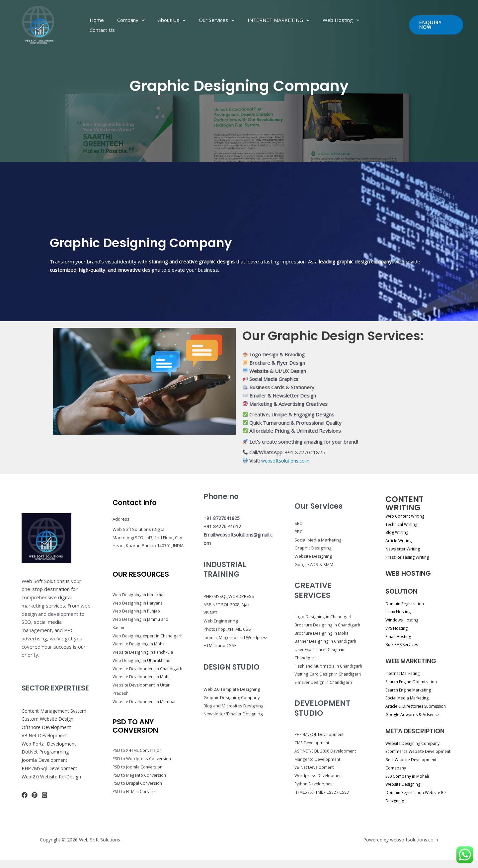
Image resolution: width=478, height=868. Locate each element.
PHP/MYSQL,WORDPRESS (231, 596)
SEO (298, 523)
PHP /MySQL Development (321, 743)
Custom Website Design (49, 723)
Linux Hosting (400, 611)
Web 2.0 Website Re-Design (54, 780)
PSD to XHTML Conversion (139, 763)
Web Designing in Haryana (139, 599)
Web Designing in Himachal (140, 590)
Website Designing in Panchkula (145, 656)
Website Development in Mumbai (146, 714)
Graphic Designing (312, 548)
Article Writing (400, 540)
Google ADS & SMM (313, 564)
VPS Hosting (398, 628)
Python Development (315, 792)
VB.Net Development (46, 739)
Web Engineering (221, 620)
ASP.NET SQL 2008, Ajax (230, 604)
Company (153, 25)
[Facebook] (25, 799)
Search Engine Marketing (411, 690)
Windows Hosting (404, 619)
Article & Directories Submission (419, 706)
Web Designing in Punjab (138, 607)
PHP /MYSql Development (52, 772)
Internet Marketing (405, 673)
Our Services (225, 25)
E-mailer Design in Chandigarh (324, 690)
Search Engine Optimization (414, 681)
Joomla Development (45, 763)
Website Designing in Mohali (141, 648)
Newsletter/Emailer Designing (235, 722)
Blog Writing (398, 532)
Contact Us (373, 25)
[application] (163, 25)
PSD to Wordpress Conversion (143, 771)
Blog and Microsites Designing (236, 713)
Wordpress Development (319, 784)
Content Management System (56, 714)
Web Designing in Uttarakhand (143, 664)
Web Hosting (336, 25)
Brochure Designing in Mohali (323, 633)
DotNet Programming (46, 756)
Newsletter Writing (405, 548)
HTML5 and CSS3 (222, 653)
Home (125, 25)
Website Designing (313, 556)
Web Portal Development (51, 747)
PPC (298, 532)
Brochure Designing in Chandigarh (328, 625)
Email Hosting (400, 636)
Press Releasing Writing (410, 557)
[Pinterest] (35, 799)
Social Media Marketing (317, 540)
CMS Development (313, 751)
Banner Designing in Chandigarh (326, 641)
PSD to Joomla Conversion (139, 779)
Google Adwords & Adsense (415, 714)
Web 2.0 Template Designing (234, 697)
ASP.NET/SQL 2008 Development (326, 759)
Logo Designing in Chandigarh (324, 616)
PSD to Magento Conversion (141, 787)
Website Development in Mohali (145, 689)
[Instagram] (44, 799)
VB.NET (211, 612)
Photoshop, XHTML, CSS (230, 629)
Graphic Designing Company (233, 705)
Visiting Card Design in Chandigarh (328, 682)
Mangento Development (318, 767)
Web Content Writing (407, 516)
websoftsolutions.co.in (286, 460)
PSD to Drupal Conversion (139, 796)
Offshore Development (48, 731)
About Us (187, 25)
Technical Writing (403, 524)
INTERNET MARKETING (280, 25)
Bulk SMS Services (405, 644)
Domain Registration (407, 603)
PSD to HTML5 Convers (135, 804)
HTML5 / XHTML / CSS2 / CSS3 (323, 800)
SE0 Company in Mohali (410, 784)
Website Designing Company (416, 743)
